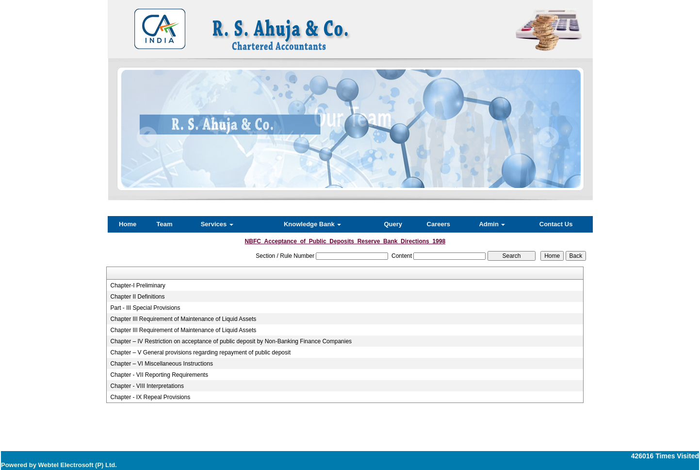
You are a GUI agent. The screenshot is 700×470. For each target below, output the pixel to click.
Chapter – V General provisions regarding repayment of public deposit (200, 352)
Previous (147, 137)
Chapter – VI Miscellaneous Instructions (161, 363)
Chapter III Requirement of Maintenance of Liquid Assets (183, 319)
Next (548, 137)
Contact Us (556, 224)
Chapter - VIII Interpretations (146, 386)
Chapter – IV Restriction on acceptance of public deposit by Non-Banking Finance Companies (231, 341)
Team (165, 224)
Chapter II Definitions (137, 296)
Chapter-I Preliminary (137, 285)
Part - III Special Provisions (145, 307)
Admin (492, 224)
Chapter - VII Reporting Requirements (159, 374)
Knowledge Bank (312, 224)
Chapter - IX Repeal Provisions (150, 397)
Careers (438, 224)
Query (393, 224)
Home (127, 224)
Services (217, 224)
